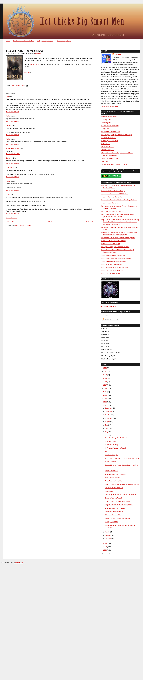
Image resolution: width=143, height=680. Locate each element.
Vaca (107, 451)
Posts (105, 315)
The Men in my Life (107, 150)
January (108, 539)
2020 (105, 375)
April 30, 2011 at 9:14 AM (12, 213)
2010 (105, 543)
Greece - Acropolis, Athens (110, 203)
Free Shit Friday (19, 85)
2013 (105, 398)
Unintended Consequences (114, 511)
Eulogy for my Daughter (45, 41)
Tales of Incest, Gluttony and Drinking (117, 518)
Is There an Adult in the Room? (115, 448)
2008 (105, 550)
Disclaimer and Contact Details (23, 41)
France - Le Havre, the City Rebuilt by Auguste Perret (119, 200)
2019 (105, 378)
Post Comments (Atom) (23, 225)
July (106, 425)
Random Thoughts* (111, 455)
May (106, 432)
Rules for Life (105, 144)
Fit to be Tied (109, 491)
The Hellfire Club (35, 64)
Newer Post (10, 221)
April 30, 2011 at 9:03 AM (12, 190)
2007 (105, 553)
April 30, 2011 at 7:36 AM (12, 177)
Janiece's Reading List (108, 306)
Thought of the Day (111, 444)
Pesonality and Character (109, 141)
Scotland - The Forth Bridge (110, 244)
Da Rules (27, 72)
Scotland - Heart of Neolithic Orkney (113, 241)
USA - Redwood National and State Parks (115, 267)
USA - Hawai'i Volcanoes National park (114, 261)
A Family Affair (106, 119)
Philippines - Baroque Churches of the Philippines (118, 238)
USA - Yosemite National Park (111, 273)
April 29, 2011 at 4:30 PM (12, 121)
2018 (105, 381)
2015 (105, 392)
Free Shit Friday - (24, 51)
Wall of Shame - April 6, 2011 (115, 508)
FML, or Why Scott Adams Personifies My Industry (122, 484)
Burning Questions (111, 522)
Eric (7, 97)
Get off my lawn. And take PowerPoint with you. (121, 494)
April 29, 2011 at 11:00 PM (13, 154)
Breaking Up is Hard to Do (114, 488)
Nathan (8, 116)
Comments (107, 319)
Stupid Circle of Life (111, 471)
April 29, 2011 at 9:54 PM (12, 144)
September (109, 418)
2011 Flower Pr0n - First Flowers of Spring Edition (122, 458)
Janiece (8, 125)
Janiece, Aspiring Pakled (113, 498)
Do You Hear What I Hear (109, 126)
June (106, 428)
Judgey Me (105, 129)
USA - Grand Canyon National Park (113, 255)
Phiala (8, 194)
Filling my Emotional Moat (114, 515)
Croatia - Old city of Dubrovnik (111, 197)
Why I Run (104, 161)
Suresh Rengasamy (12, 148)
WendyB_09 (10, 167)
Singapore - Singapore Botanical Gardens (115, 247)
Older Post (89, 221)
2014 (105, 395)
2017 (105, 385)
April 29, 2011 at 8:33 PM (12, 135)
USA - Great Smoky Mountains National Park (116, 258)
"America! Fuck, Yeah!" (109, 117)
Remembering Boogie (64, 41)
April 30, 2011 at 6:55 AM (12, 163)
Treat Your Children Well (109, 158)
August (107, 421)
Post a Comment (11, 218)
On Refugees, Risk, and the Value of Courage (116, 135)
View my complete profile (109, 106)
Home (8, 41)
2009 (105, 547)
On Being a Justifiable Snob (110, 132)
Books (12, 85)
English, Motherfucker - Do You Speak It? (119, 505)
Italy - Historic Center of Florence (112, 211)
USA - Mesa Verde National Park (112, 264)
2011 (105, 405)
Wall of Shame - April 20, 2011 (115, 474)
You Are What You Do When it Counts (114, 164)
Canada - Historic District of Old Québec (114, 194)
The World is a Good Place (114, 481)
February (108, 535)
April (106, 435)
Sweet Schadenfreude (112, 477)
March (107, 532)
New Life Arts (19, 562)
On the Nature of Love (108, 138)
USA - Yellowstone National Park (112, 270)
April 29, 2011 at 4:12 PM (12, 111)
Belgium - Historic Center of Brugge (113, 191)
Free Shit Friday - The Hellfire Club (117, 438)
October (108, 415)
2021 (105, 371)
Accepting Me (106, 123)
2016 (105, 388)
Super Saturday (110, 462)
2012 (105, 402)
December (108, 408)
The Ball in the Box (107, 147)
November (108, 411)
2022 (105, 368)
